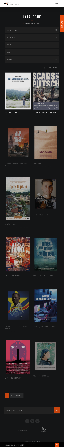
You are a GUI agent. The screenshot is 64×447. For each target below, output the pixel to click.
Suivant (18, 395)
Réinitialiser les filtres (31, 23)
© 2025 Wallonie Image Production (32, 439)
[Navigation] (60, 3)
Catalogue (32, 17)
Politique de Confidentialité (32, 441)
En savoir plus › (22, 445)
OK (57, 445)
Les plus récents (51, 68)
